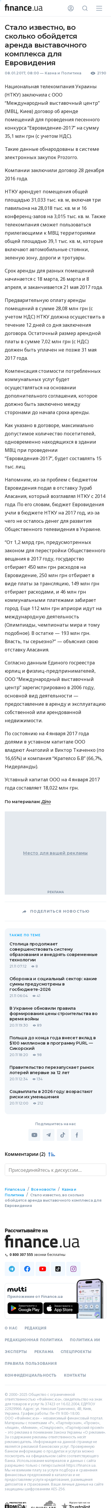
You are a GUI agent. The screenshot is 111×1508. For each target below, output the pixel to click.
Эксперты (16, 1352)
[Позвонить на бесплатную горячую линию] (55, 1254)
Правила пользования (31, 1364)
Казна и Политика (63, 73)
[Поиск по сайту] (85, 8)
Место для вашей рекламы (55, 853)
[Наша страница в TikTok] (58, 1269)
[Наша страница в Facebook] (27, 1269)
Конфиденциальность (31, 1375)
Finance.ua (15, 1189)
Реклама (44, 1352)
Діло (46, 801)
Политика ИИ (85, 1340)
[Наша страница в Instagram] (73, 1269)
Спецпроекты (76, 1352)
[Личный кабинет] (71, 8)
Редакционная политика (34, 1340)
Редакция (36, 1328)
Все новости (43, 1189)
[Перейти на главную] (24, 8)
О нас (11, 1328)
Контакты (75, 1375)
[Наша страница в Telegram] (12, 1269)
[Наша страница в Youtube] (43, 1269)
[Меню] (99, 8)
